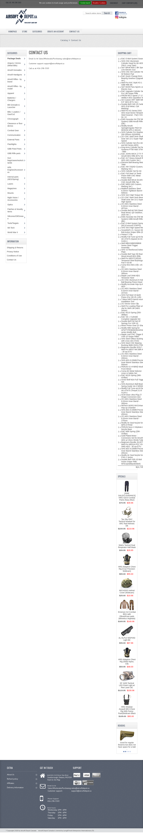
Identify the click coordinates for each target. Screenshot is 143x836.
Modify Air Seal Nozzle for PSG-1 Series (132, 456)
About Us (22, 774)
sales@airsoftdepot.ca (80, 788)
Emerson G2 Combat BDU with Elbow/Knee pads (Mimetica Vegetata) (127, 615)
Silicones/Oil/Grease (16, 217)
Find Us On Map (53, 780)
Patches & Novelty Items (15, 210)
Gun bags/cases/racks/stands (16, 160)
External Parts (13, 140)
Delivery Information (22, 787)
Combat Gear (13, 130)
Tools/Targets (13, 223)
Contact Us (76, 31)
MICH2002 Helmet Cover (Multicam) (127, 591)
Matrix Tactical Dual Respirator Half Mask (127, 546)
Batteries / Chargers (12, 99)
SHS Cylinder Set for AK (131, 171)
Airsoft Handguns (15, 75)
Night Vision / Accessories (13, 198)
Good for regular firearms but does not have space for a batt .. (127, 746)
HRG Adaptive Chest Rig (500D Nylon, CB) (127, 661)
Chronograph (13, 119)
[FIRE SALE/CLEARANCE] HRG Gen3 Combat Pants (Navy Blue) (127, 496)
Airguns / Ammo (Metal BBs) (14, 64)
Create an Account (56, 31)
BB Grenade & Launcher (14, 106)
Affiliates (22, 783)
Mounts (11, 193)
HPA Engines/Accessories (15, 169)
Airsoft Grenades (15, 70)
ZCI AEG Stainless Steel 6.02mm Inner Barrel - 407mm (131, 206)
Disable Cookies (99, 3)
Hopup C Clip (126, 234)
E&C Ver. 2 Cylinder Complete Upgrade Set (130, 318)
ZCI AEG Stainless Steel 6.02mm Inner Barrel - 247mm (131, 290)
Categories (38, 31)
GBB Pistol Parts (15, 149)
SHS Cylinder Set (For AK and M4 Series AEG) (132, 144)
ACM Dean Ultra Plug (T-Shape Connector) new (131, 396)
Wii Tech (11, 228)
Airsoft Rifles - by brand (15, 80)
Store (25, 31)
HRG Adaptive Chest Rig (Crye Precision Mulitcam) (127, 569)
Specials (121, 476)
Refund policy (22, 779)
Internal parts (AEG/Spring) (13, 178)
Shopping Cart (124, 53)
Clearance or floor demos (15, 124)
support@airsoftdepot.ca (81, 791)
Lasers (10, 184)
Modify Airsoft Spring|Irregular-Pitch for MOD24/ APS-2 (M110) (131, 128)
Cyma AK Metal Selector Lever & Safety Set (131, 372)
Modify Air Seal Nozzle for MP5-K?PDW (132, 424)
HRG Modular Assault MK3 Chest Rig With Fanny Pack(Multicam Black (127, 710)
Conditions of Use (14, 256)
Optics (10, 205)
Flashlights (12, 144)
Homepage (12, 31)
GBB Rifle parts (14, 153)
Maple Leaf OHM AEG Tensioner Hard (130, 277)
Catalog (64, 40)
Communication (14, 135)
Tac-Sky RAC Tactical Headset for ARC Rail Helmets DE (127, 522)
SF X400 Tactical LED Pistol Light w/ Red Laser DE (127, 685)
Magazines (12, 188)
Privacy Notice (13, 252)
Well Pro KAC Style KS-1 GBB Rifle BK (131, 84)
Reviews (121, 725)
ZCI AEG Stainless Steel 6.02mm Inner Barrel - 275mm (131, 418)
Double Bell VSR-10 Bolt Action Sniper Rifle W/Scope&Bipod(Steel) (131, 461)
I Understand (85, 3)
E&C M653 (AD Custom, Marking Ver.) (131, 185)
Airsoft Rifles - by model (15, 87)
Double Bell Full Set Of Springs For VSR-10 (130, 322)
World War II (13, 232)
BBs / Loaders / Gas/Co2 (14, 113)
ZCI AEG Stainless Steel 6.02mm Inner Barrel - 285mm (131, 271)
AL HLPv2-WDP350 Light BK (127, 639)
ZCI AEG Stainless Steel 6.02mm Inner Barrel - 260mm (131, 401)
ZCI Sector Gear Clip (130, 304)
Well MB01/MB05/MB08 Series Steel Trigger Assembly (131, 245)
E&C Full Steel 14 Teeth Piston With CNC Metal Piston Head (131, 175)
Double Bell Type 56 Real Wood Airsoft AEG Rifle (131, 255)
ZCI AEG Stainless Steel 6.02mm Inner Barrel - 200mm (131, 356)
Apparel (11, 93)
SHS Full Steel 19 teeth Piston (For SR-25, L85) (131, 296)
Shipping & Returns (15, 248)
